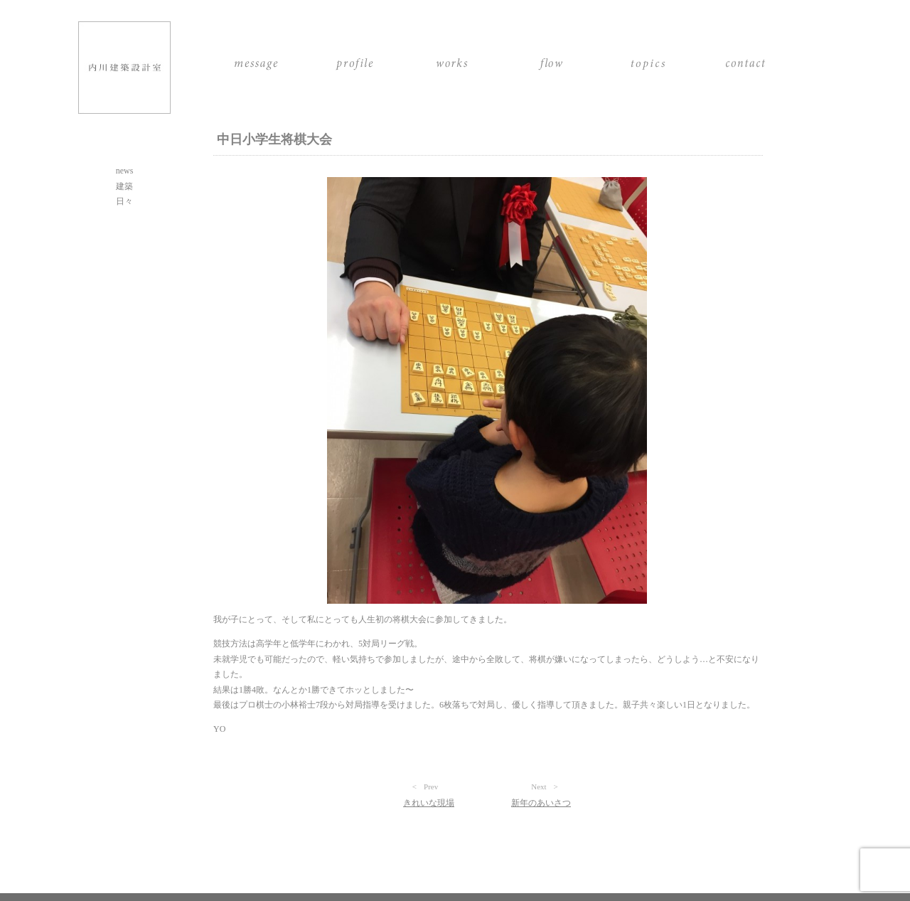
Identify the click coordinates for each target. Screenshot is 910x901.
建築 (124, 186)
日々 (124, 201)
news (125, 171)
